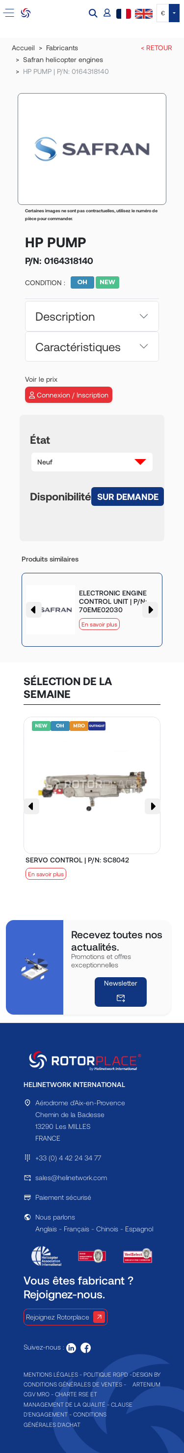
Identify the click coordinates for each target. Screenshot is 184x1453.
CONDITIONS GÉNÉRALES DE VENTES (73, 1384)
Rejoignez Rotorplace (65, 1317)
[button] (94, 13)
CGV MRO (37, 1393)
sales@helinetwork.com (71, 1177)
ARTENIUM (146, 1384)
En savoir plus (99, 624)
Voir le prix (41, 379)
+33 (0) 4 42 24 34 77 (68, 1158)
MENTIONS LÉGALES (51, 1374)
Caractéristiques (78, 346)
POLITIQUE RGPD (105, 1374)
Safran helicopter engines (63, 59)
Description (65, 316)
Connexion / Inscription (68, 395)
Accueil (23, 47)
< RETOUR (156, 47)
